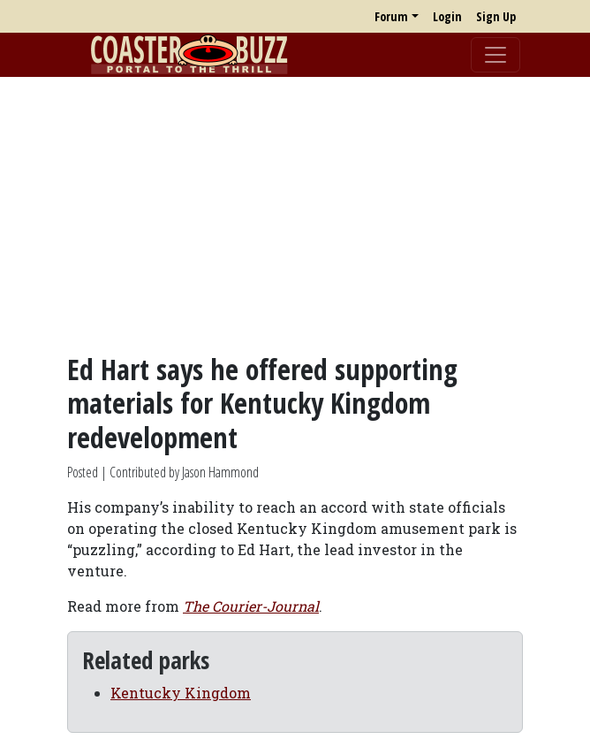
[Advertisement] (295, 215)
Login (447, 16)
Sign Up (496, 16)
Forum (391, 16)
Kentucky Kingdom (180, 692)
